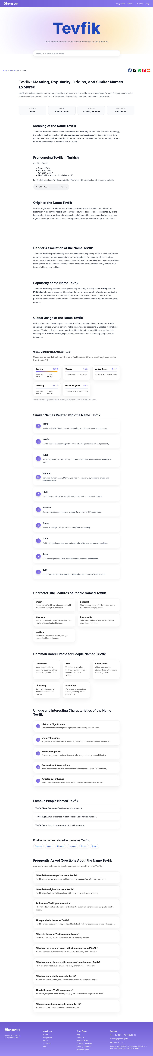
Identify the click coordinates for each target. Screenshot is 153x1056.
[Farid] (76, 541)
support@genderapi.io (119, 1039)
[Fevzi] (76, 494)
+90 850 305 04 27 (117, 1042)
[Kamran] (76, 509)
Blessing (60, 846)
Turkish (84, 846)
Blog (147, 4)
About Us (80, 1038)
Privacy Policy (82, 1041)
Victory (49, 846)
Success (38, 846)
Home (5, 70)
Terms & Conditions (84, 1044)
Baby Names (14, 70)
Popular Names (83, 1050)
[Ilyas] (76, 572)
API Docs (139, 4)
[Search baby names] (76, 53)
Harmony (72, 846)
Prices (130, 4)
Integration (120, 4)
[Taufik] (76, 426)
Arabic (94, 846)
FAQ (45, 1047)
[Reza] (76, 556)
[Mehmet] (76, 477)
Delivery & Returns (84, 1047)
